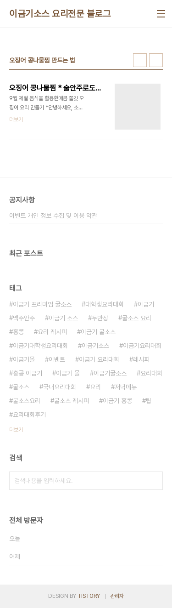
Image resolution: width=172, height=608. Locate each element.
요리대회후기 (29, 414)
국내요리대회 (59, 387)
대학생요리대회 (104, 304)
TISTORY (89, 596)
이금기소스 (95, 345)
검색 (153, 480)
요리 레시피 (52, 331)
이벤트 (57, 359)
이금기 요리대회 (99, 359)
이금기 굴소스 (98, 331)
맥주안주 (24, 318)
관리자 (117, 596)
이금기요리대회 (142, 345)
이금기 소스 (63, 318)
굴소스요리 (26, 400)
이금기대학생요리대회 (40, 345)
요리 (95, 387)
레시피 (141, 359)
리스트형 (156, 60)
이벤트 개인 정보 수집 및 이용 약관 (53, 215)
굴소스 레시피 (71, 400)
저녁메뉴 (126, 387)
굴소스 (21, 387)
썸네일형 (140, 60)
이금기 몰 (68, 373)
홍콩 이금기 (27, 373)
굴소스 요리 (136, 318)
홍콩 (18, 331)
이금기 (146, 304)
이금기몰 (24, 359)
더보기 (16, 429)
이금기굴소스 (110, 373)
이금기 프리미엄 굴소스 (42, 304)
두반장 (100, 318)
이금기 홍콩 (117, 400)
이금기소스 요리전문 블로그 (60, 13)
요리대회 (151, 373)
